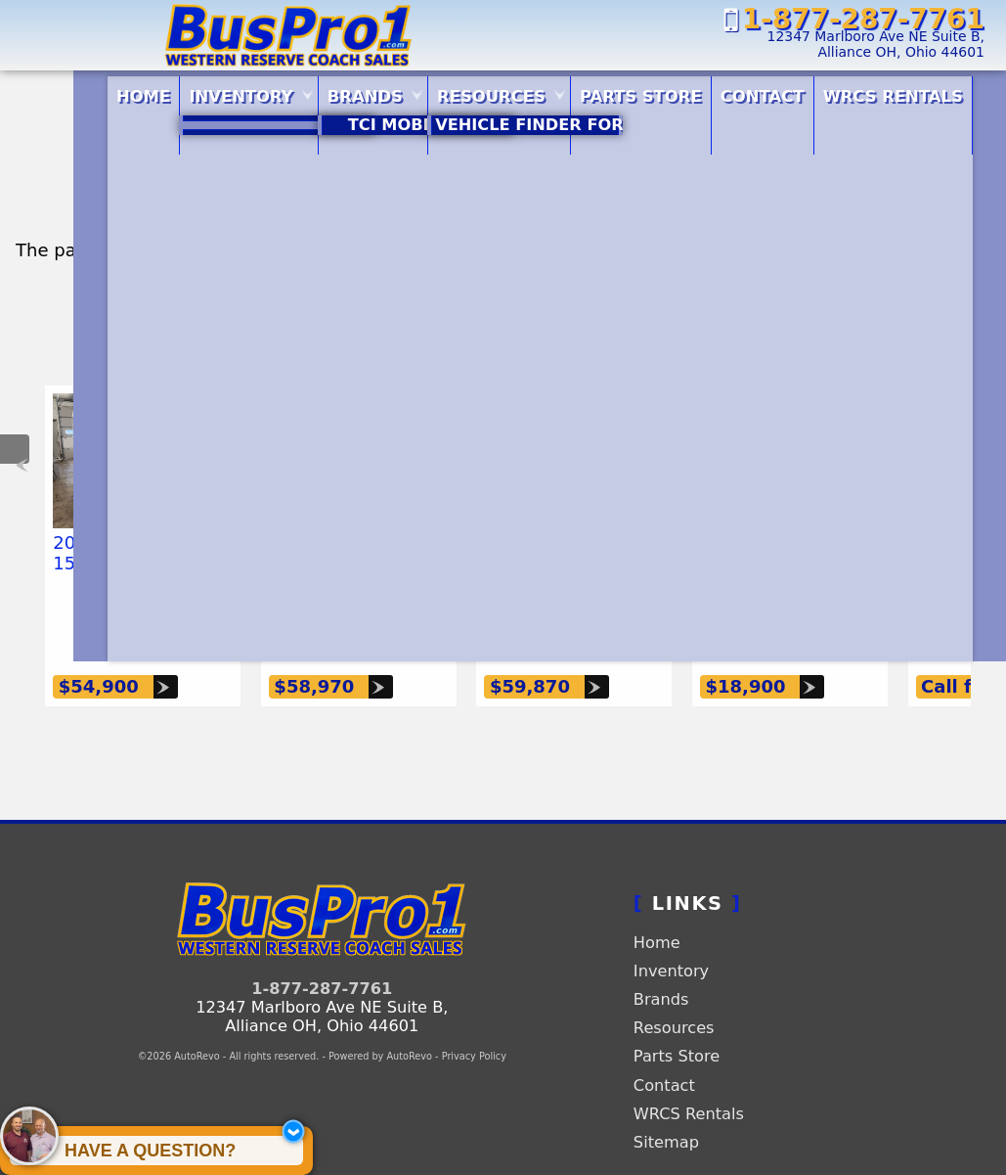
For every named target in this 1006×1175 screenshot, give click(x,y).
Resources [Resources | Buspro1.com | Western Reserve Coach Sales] (455, 90)
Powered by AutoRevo (380, 1016)
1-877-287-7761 (321, 948)
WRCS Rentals (689, 1073)
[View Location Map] (777, 45)
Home (657, 902)
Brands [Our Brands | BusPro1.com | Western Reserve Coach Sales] (309, 90)
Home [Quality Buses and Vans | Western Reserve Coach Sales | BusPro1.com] (46, 90)
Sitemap (666, 1102)
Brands (661, 959)
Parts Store (624, 90)
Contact (664, 1045)
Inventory (671, 931)
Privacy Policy (474, 1016)
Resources (674, 987)
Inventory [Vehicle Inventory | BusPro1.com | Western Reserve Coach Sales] (164, 90)
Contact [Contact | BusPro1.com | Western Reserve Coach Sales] (765, 90)
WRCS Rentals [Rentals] (916, 90)
